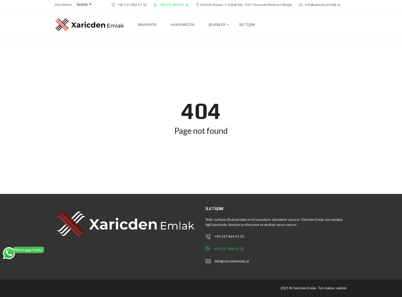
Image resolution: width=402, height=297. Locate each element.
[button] (83, 4)
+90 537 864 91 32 (129, 5)
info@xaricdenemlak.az (320, 5)
